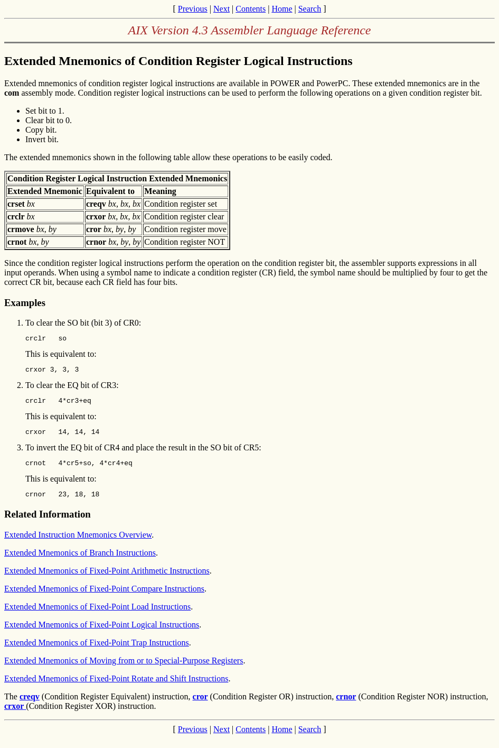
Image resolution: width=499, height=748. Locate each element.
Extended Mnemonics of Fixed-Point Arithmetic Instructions (107, 580)
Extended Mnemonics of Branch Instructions (80, 562)
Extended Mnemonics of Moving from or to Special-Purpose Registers (123, 670)
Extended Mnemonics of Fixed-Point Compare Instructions (104, 598)
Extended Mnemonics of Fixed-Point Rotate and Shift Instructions (116, 688)
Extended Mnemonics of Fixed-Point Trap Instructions (96, 652)
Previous (193, 8)
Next (221, 8)
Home (281, 8)
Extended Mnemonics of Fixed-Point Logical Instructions (101, 634)
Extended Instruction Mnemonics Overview (78, 544)
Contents (251, 8)
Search (310, 8)
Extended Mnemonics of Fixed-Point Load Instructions (97, 616)
